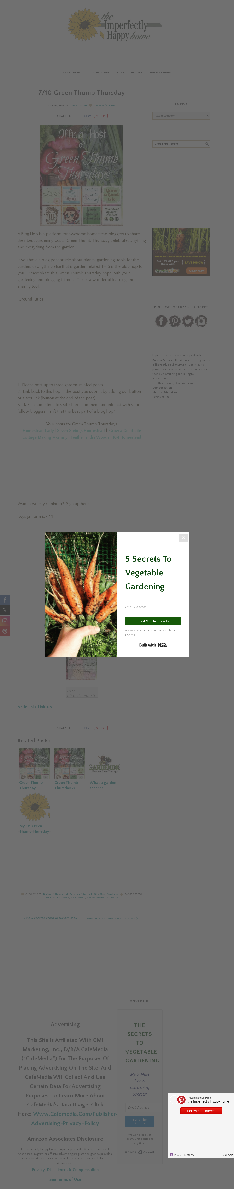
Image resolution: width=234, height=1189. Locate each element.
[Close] (183, 538)
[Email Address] (153, 607)
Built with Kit (153, 645)
